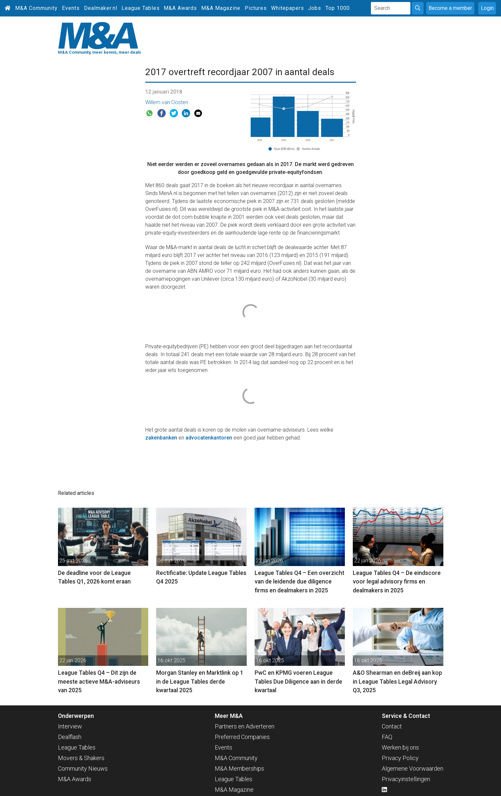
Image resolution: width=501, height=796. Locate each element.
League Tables (141, 8)
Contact (392, 726)
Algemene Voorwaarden (412, 768)
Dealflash (69, 736)
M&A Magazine (220, 8)
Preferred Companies (242, 736)
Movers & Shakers (81, 757)
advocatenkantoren (208, 438)
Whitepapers (287, 8)
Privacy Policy (400, 757)
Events (71, 8)
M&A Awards (180, 8)
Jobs (314, 8)
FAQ (387, 736)
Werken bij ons (400, 747)
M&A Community (36, 8)
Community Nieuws (83, 768)
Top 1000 (337, 8)
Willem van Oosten (166, 102)
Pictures (256, 8)
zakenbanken (161, 438)
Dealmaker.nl (100, 8)
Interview (70, 726)
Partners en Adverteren (244, 726)
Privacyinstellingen (406, 779)
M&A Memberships (239, 768)
